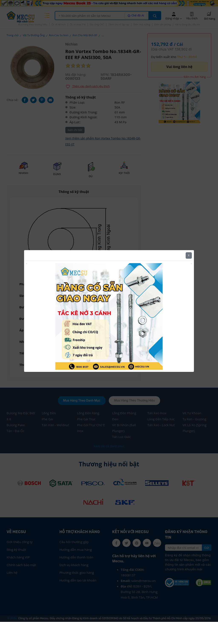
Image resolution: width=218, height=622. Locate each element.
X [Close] (188, 255)
